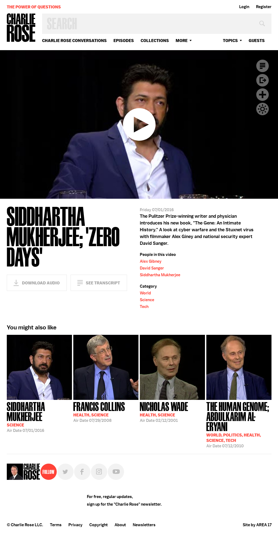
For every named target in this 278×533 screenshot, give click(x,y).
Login (244, 6)
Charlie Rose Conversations (74, 40)
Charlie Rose (21, 28)
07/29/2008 (99, 411)
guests (257, 40)
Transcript (262, 66)
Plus (262, 94)
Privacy (75, 525)
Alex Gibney (151, 261)
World (145, 293)
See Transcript (103, 282)
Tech (144, 306)
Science (147, 300)
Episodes (123, 40)
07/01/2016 (39, 416)
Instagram (99, 472)
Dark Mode (262, 109)
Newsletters (144, 525)
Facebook (82, 472)
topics (230, 40)
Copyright (98, 525)
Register (263, 6)
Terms (56, 525)
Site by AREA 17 (257, 525)
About (120, 525)
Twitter (65, 472)
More (182, 40)
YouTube (116, 472)
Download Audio (41, 282)
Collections (155, 40)
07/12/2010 (238, 424)
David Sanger (152, 268)
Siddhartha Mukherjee (160, 275)
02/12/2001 (164, 411)
